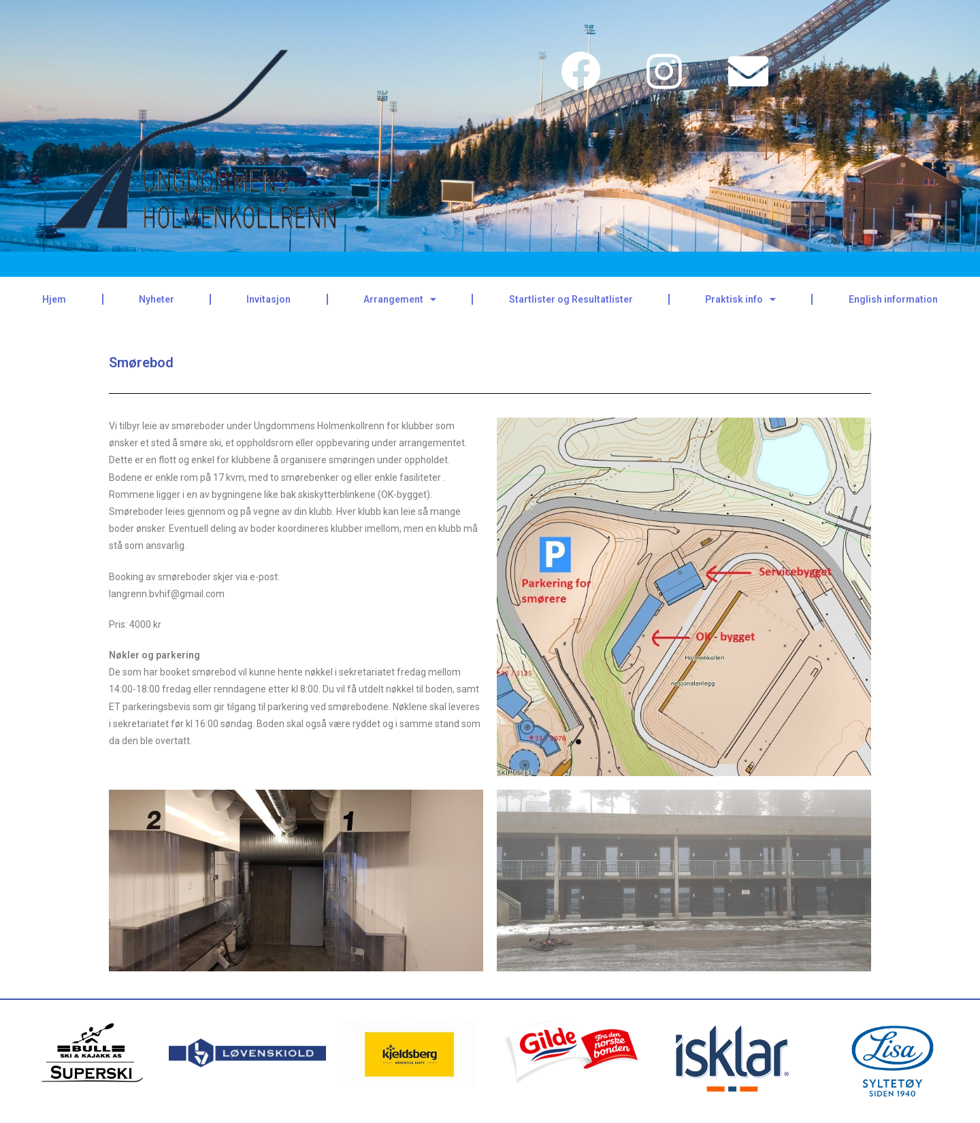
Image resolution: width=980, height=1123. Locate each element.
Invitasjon (268, 299)
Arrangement (399, 299)
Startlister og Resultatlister (571, 299)
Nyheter (156, 299)
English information (893, 299)
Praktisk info (740, 299)
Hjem (54, 299)
